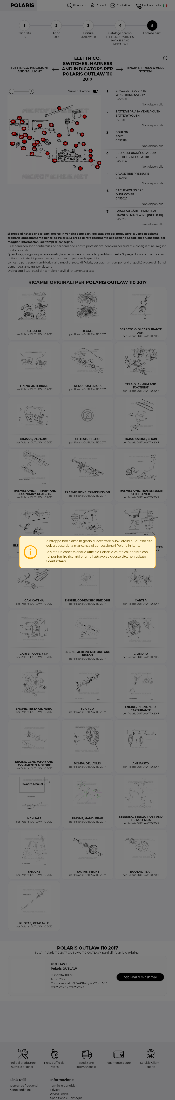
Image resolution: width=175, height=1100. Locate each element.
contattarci (57, 561)
